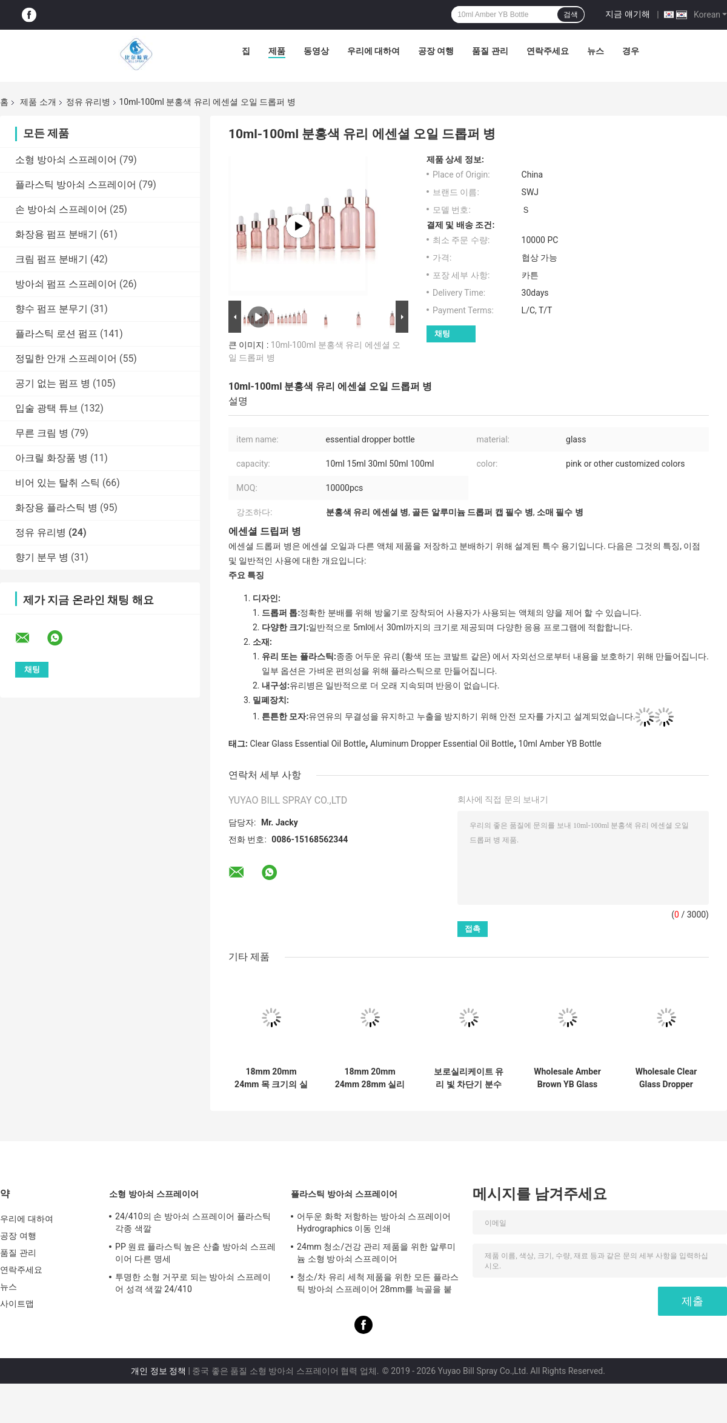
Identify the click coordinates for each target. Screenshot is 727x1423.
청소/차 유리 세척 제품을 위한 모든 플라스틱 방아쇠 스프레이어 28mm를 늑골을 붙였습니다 (378, 1285)
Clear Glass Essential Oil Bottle (307, 743)
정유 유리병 (88, 102)
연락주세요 (547, 51)
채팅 (442, 333)
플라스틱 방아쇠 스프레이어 (75, 184)
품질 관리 (490, 51)
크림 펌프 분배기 (51, 259)
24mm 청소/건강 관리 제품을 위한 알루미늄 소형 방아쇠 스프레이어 (376, 1253)
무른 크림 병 (41, 433)
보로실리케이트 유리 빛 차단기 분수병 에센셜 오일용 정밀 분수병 (468, 1078)
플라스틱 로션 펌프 (56, 333)
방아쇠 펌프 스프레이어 (66, 284)
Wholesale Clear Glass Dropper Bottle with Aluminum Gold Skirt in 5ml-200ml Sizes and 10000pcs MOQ (666, 1078)
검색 (570, 14)
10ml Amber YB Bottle (560, 743)
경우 (630, 51)
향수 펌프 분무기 (51, 309)
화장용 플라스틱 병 (56, 507)
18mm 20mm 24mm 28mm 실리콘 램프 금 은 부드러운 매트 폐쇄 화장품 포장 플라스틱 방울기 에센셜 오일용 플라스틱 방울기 (370, 1078)
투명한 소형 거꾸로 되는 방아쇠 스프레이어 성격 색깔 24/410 (193, 1283)
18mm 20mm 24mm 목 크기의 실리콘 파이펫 (271, 1078)
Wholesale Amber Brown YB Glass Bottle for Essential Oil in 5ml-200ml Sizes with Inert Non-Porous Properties (567, 1078)
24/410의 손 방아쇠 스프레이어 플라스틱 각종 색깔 (193, 1222)
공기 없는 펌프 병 (52, 383)
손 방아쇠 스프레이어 (61, 209)
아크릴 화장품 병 (51, 458)
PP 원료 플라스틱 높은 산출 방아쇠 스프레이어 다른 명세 (195, 1253)
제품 (276, 51)
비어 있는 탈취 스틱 (57, 482)
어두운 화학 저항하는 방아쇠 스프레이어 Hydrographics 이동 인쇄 (374, 1222)
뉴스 (595, 51)
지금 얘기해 (627, 14)
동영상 (316, 51)
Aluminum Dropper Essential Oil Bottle (442, 743)
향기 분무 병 (41, 557)
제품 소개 (38, 102)
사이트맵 (17, 1303)
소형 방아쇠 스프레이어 (66, 159)
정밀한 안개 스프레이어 (66, 358)
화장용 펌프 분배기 (56, 234)
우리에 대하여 (373, 51)
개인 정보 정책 (158, 1371)
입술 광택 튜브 (46, 408)
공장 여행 (436, 51)
